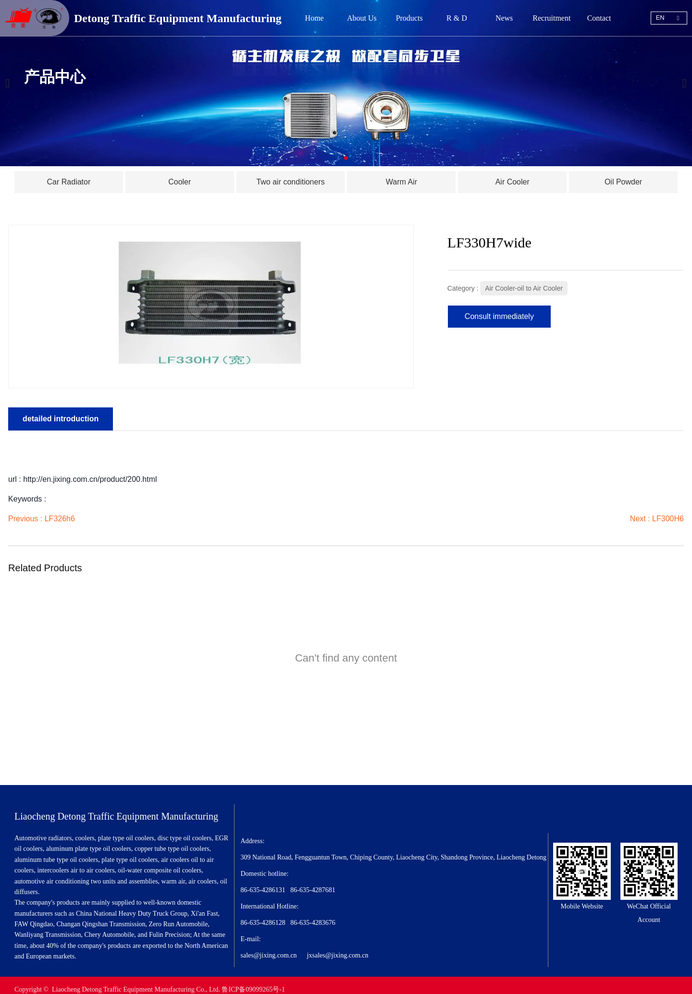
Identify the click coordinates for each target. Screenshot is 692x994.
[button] (346, 158)
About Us (362, 18)
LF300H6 (666, 516)
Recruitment (551, 18)
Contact (599, 18)
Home (314, 18)
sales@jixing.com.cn (269, 947)
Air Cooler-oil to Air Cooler (523, 285)
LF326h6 (61, 516)
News (504, 18)
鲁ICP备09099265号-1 (253, 980)
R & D (456, 18)
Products (409, 18)
